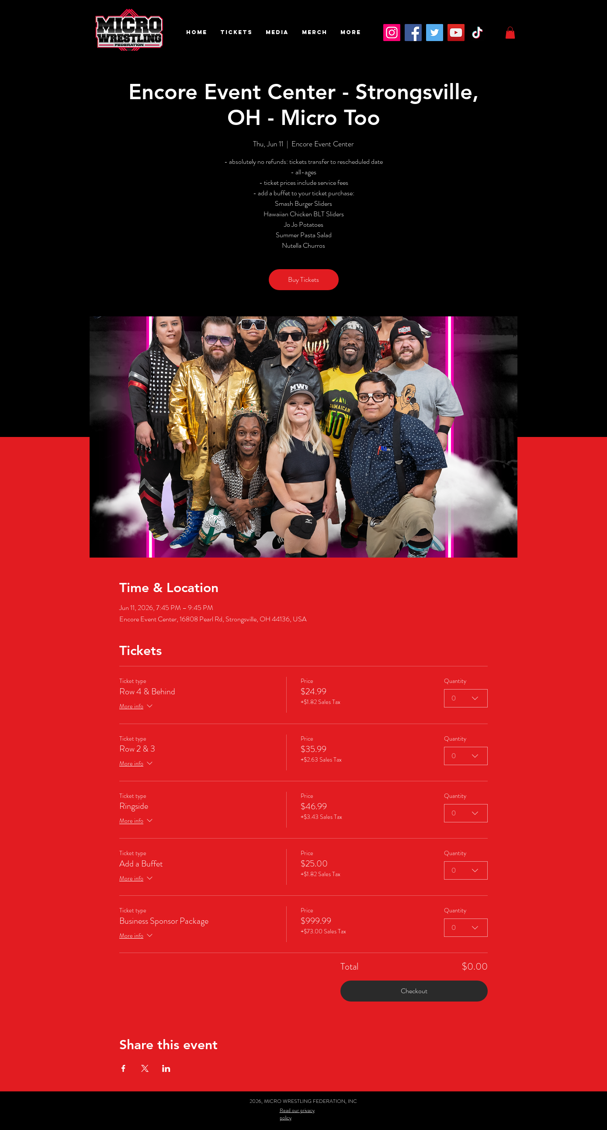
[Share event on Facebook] (123, 1068)
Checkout (414, 991)
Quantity (455, 681)
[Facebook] (413, 32)
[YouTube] (456, 32)
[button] (236, 32)
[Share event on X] (145, 1068)
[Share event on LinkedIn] (166, 1068)
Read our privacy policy (297, 1113)
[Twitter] (434, 32)
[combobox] (466, 698)
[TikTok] (477, 32)
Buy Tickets (303, 279)
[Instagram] (391, 32)
